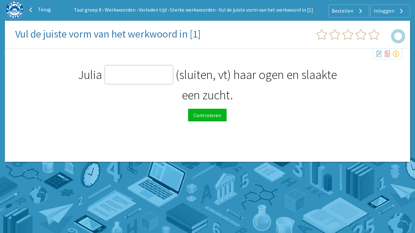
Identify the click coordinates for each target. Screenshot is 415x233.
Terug (39, 9)
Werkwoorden (120, 9)
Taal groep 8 (87, 9)
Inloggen (389, 11)
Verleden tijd (153, 9)
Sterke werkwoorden (193, 9)
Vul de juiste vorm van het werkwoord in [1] (266, 9)
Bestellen (348, 11)
